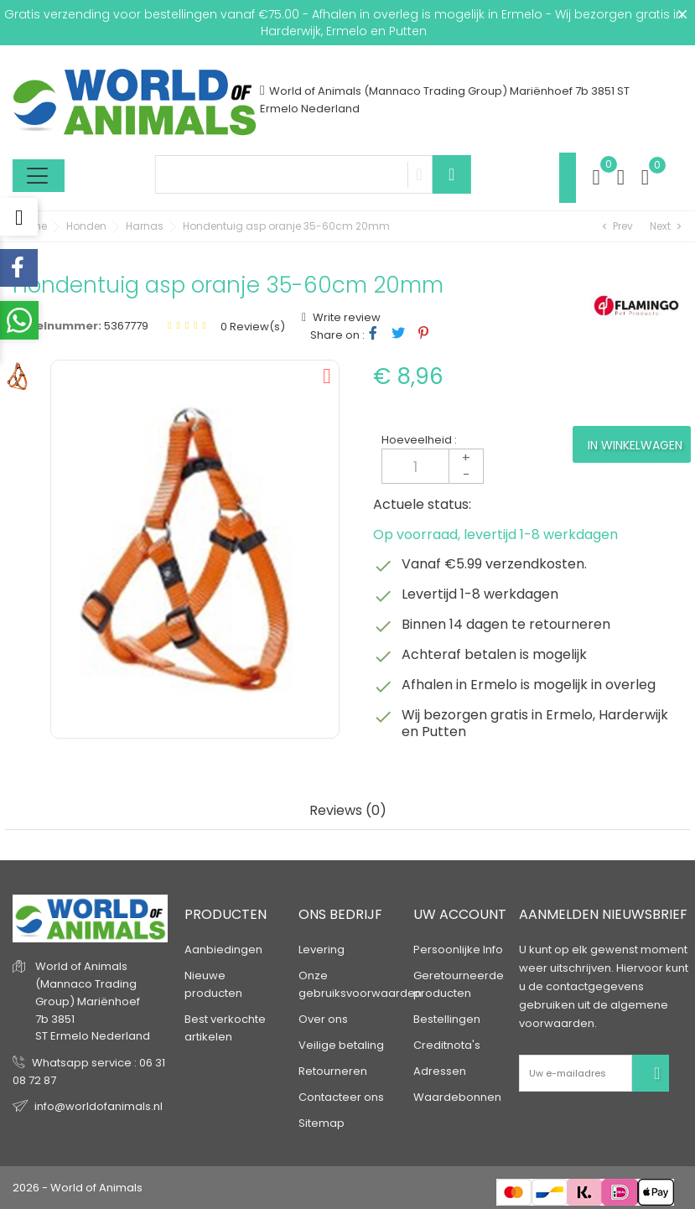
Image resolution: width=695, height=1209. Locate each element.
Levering (321, 949)
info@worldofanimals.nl (98, 1106)
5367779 (126, 326)
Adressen (439, 1071)
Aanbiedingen (223, 949)
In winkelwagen (635, 445)
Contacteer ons (341, 1097)
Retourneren (332, 1071)
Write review (345, 317)
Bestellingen (446, 1019)
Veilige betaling (341, 1045)
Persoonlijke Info (458, 949)
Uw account (459, 914)
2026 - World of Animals (78, 1188)
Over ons (323, 1019)
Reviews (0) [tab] (347, 811)
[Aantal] (432, 466)
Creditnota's (446, 1045)
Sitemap (321, 1123)
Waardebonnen (457, 1097)
